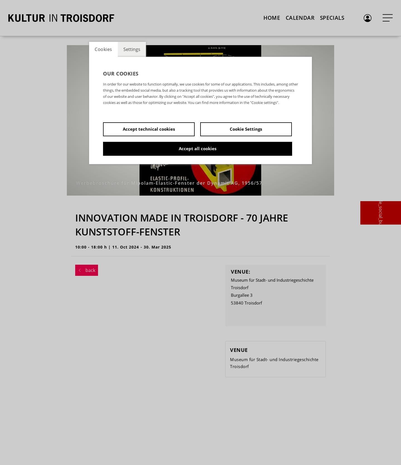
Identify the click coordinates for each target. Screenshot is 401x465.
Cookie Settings (246, 129)
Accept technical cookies (149, 129)
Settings (131, 49)
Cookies (103, 49)
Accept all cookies (197, 148)
